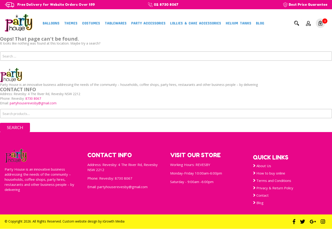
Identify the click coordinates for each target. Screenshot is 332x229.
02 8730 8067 (167, 4)
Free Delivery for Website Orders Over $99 (56, 4)
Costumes (91, 23)
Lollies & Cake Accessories (195, 23)
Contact (262, 195)
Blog (260, 23)
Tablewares (116, 23)
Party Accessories (148, 23)
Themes (70, 23)
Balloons (51, 23)
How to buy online (270, 173)
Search (296, 23)
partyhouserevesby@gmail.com (33, 103)
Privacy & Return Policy (274, 188)
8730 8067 (33, 98)
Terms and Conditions (273, 180)
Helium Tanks (238, 23)
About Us (263, 165)
